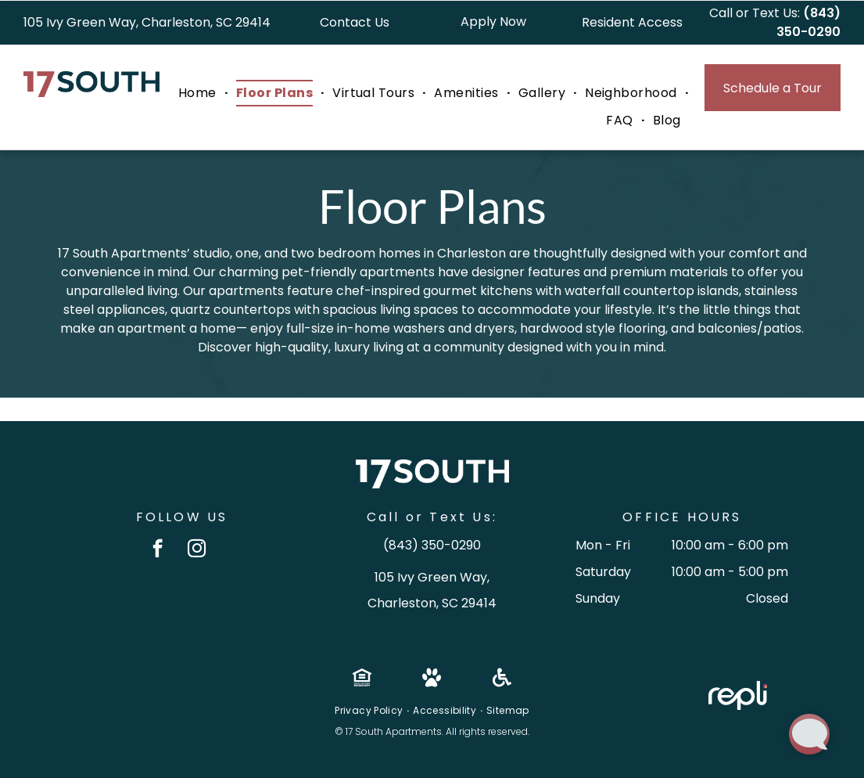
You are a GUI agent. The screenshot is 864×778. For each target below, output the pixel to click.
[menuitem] (199, 93)
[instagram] (196, 550)
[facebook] (157, 550)
